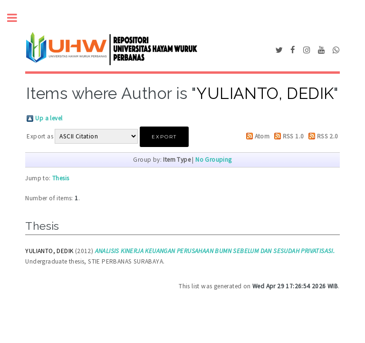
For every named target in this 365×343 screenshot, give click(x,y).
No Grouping (213, 160)
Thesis (60, 178)
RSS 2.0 (327, 136)
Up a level (48, 118)
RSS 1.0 (293, 136)
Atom (262, 136)
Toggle (17, 18)
